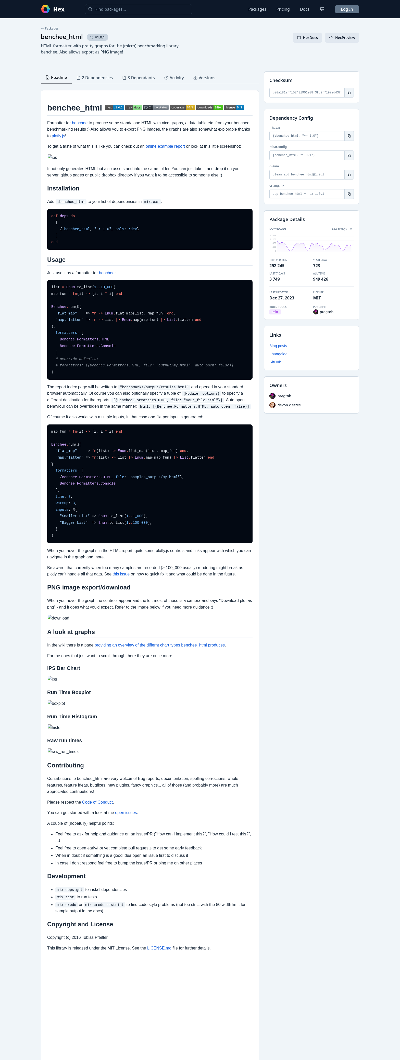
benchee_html (62, 36)
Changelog (278, 353)
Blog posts (278, 345)
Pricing (283, 9)
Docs (304, 9)
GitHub (275, 362)
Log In (347, 9)
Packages (257, 9)
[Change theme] (322, 9)
